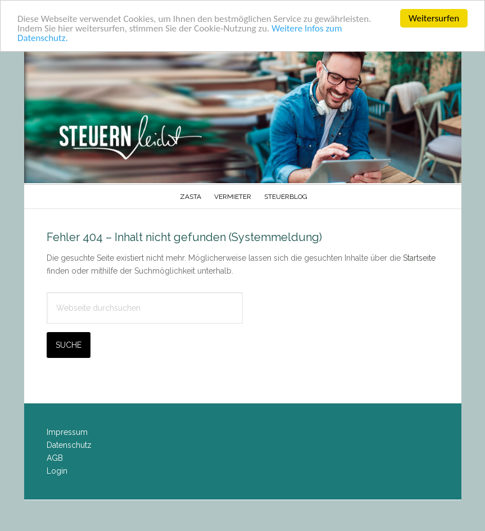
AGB (55, 457)
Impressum (67, 432)
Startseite (419, 257)
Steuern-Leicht (242, 115)
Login (57, 470)
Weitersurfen (434, 18)
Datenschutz (69, 445)
